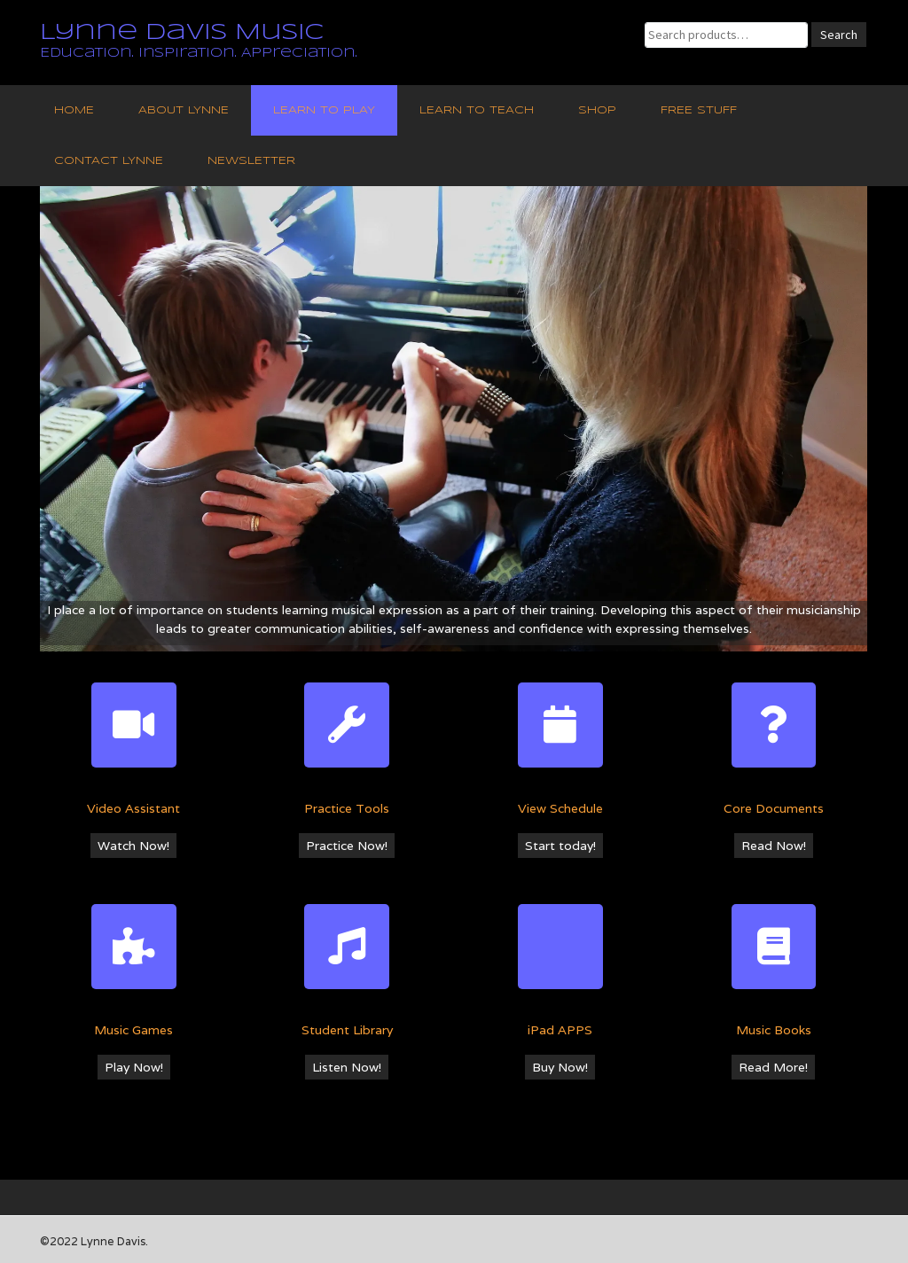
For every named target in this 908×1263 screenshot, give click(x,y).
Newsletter (251, 161)
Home (74, 110)
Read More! (773, 1067)
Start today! (560, 846)
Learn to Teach (476, 110)
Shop (597, 110)
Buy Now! (560, 1067)
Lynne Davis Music (182, 32)
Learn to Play (324, 110)
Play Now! (134, 1067)
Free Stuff (699, 110)
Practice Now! (346, 846)
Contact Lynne (108, 161)
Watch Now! (133, 846)
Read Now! (773, 846)
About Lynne (183, 110)
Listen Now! (346, 1067)
